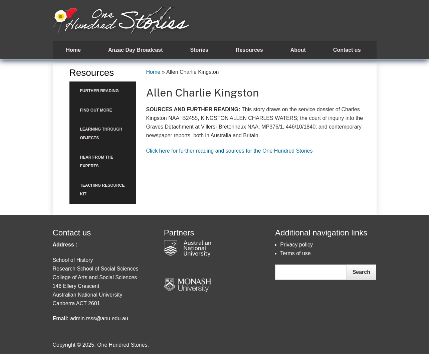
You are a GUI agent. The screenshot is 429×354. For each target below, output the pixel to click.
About (298, 50)
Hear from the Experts (97, 161)
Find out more (96, 110)
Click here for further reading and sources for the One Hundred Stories (229, 151)
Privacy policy (296, 244)
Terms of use (295, 253)
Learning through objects (101, 133)
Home (73, 50)
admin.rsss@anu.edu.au (99, 318)
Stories (199, 50)
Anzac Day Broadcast (135, 50)
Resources (249, 50)
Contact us (347, 50)
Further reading (99, 90)
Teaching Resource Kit (102, 189)
